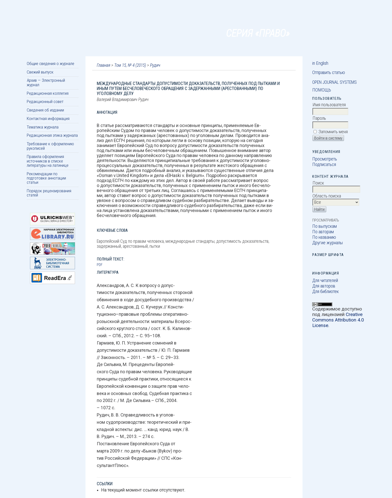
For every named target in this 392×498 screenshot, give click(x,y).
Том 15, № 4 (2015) (130, 65)
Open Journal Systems (334, 82)
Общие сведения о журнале (50, 63)
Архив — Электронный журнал (46, 82)
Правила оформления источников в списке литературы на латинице (47, 161)
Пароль (319, 118)
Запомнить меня (333, 131)
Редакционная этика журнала (52, 135)
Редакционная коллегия (47, 93)
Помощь (321, 90)
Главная (103, 65)
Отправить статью (328, 72)
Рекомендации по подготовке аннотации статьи (46, 178)
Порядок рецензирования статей (49, 193)
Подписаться (324, 164)
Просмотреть (324, 159)
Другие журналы (327, 243)
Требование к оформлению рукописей (50, 145)
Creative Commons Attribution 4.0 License (338, 320)
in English (320, 63)
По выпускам (324, 226)
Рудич (155, 65)
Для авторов (323, 286)
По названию (324, 237)
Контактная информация (48, 118)
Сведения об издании (45, 110)
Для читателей (325, 280)
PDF (99, 264)
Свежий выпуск (40, 72)
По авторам (323, 231)
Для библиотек (325, 291)
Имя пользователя (329, 105)
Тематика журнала (42, 127)
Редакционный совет (45, 101)
